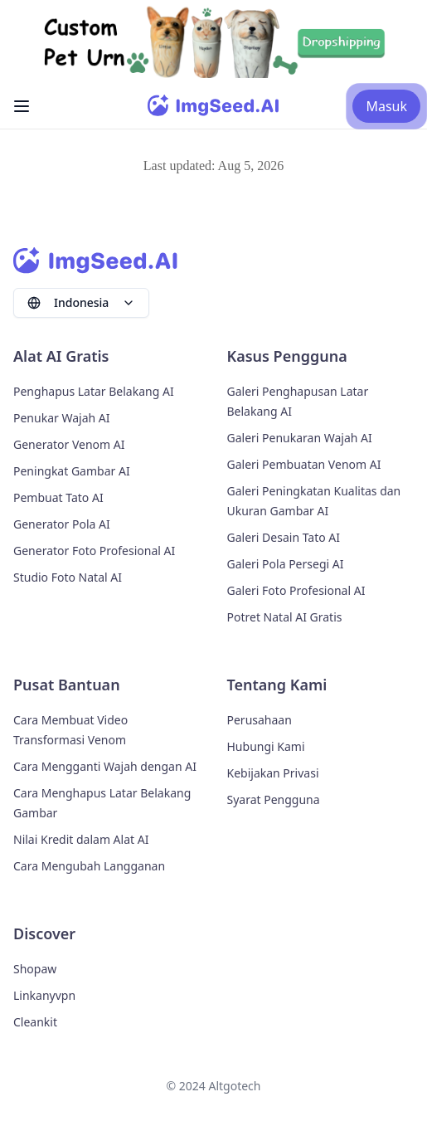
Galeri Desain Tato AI (284, 537)
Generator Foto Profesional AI (94, 550)
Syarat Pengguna (273, 799)
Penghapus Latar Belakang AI (93, 391)
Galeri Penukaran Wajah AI (299, 438)
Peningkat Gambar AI (71, 471)
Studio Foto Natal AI (67, 577)
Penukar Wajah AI (61, 418)
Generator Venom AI (69, 444)
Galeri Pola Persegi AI (285, 564)
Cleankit (35, 1022)
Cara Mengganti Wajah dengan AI (105, 766)
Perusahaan (259, 720)
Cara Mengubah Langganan (89, 866)
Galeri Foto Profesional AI (296, 590)
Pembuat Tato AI (58, 497)
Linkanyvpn (44, 995)
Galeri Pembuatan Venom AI (304, 464)
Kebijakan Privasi (273, 773)
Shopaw (34, 969)
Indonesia (81, 302)
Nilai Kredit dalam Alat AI (80, 839)
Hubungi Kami (266, 746)
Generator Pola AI (61, 524)
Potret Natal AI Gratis (284, 617)
